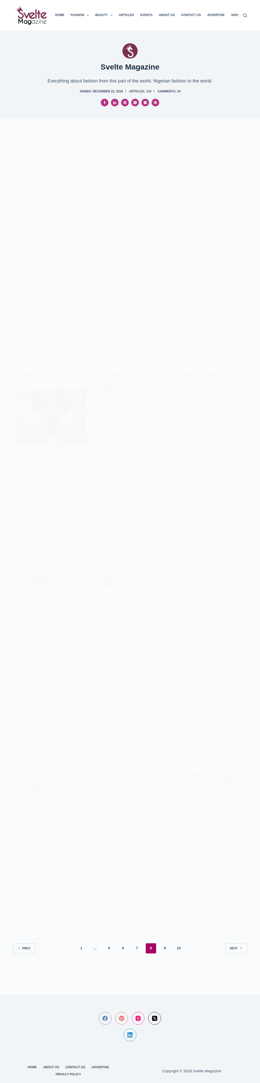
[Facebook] (105, 1018)
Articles (126, 15)
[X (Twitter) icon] (135, 102)
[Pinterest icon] (155, 102)
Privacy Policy (68, 1074)
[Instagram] (138, 1018)
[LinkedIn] (130, 1035)
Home (59, 15)
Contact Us (191, 15)
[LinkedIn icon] (115, 102)
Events (146, 15)
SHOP (235, 15)
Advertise (216, 15)
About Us (167, 15)
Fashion (81, 15)
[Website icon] (125, 102)
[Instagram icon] (145, 102)
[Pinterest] (121, 1018)
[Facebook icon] (104, 102)
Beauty (105, 15)
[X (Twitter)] (154, 1018)
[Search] (245, 15)
